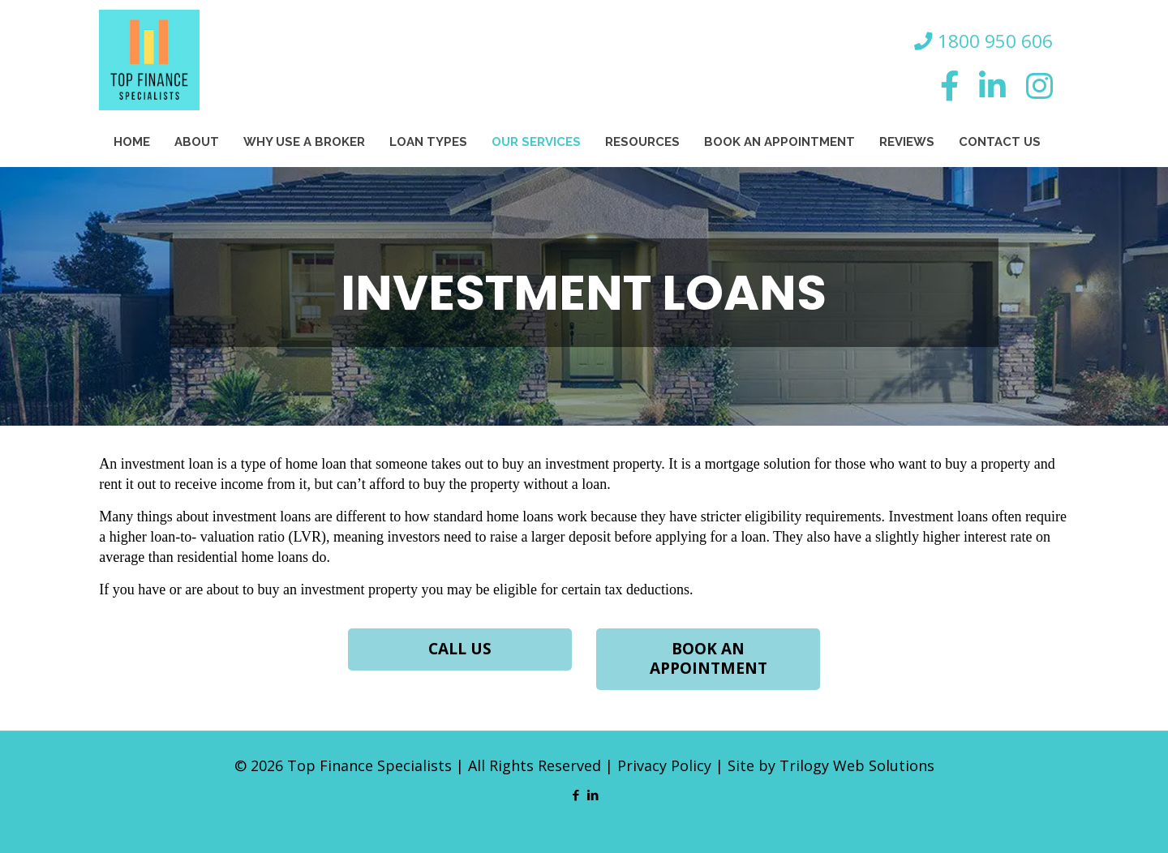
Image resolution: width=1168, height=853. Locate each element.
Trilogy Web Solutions (856, 765)
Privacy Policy (664, 765)
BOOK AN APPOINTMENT (708, 659)
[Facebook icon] (575, 795)
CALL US (460, 649)
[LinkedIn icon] (592, 795)
